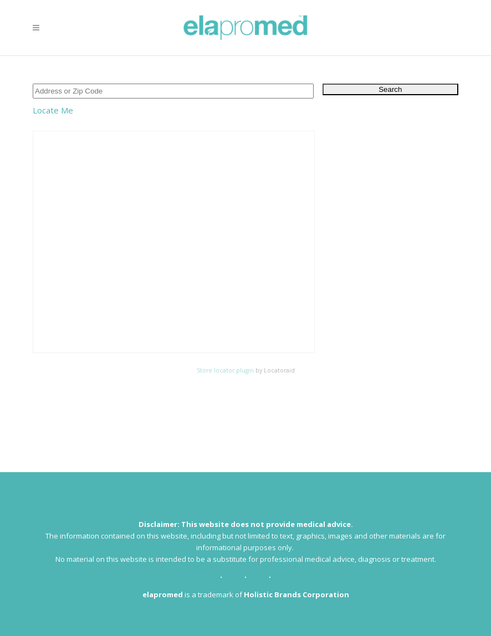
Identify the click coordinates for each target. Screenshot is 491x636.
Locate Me (53, 110)
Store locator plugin (225, 370)
